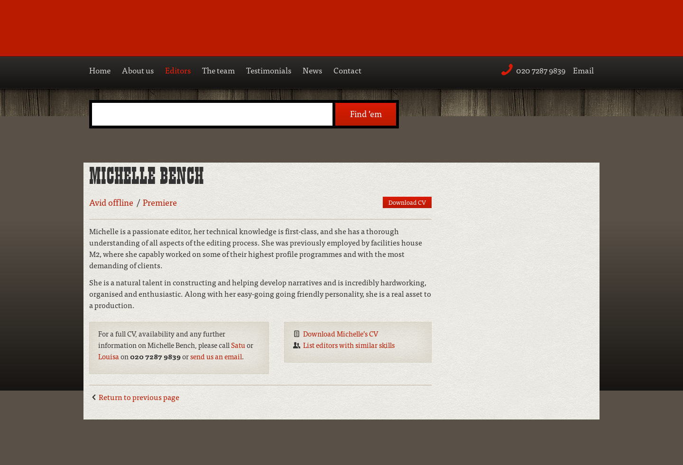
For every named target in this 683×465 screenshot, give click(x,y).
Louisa (108, 356)
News (312, 70)
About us (138, 70)
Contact (347, 70)
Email (583, 70)
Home (100, 70)
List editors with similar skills (349, 345)
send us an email (216, 356)
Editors (178, 70)
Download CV (407, 202)
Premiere (160, 202)
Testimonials (268, 70)
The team (218, 70)
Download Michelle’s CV (340, 333)
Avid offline (111, 202)
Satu (238, 345)
